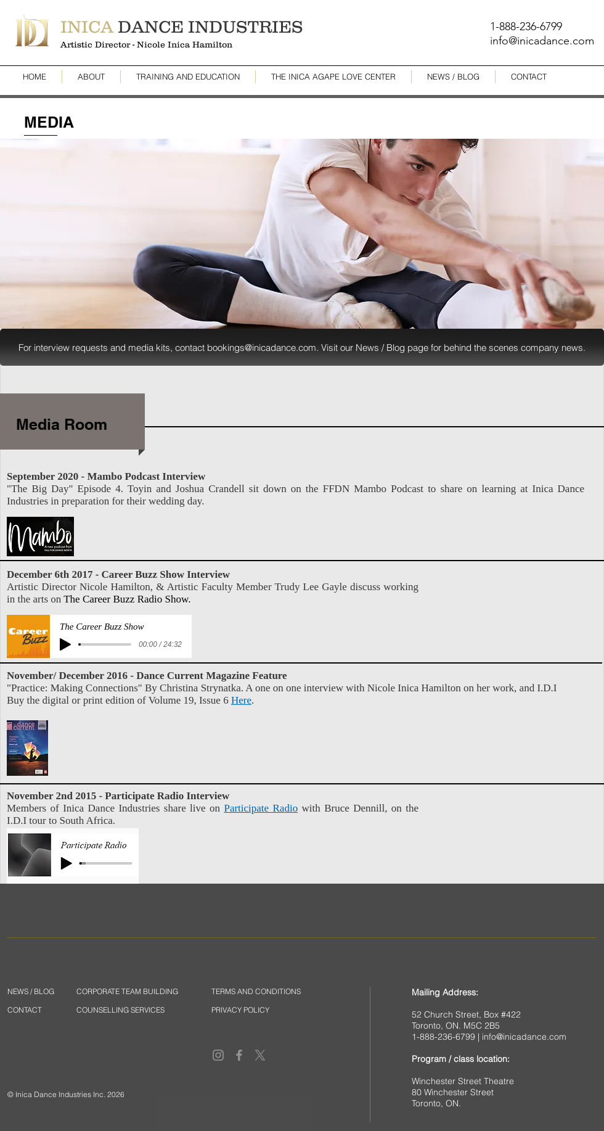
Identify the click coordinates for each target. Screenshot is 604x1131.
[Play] (65, 644)
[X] (260, 1055)
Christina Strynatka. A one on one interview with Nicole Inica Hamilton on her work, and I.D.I (358, 688)
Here (241, 700)
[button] (302, 347)
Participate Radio (261, 808)
